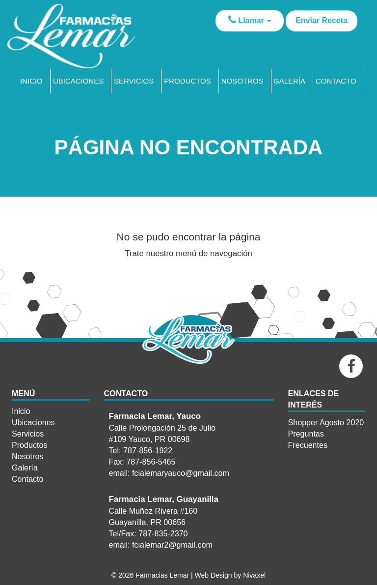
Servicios (134, 81)
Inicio (31, 81)
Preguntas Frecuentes (308, 439)
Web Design (213, 575)
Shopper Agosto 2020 (326, 422)
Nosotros (242, 81)
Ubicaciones (78, 81)
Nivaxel (254, 575)
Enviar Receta (322, 20)
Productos (187, 81)
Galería (289, 81)
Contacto (336, 81)
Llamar (249, 20)
